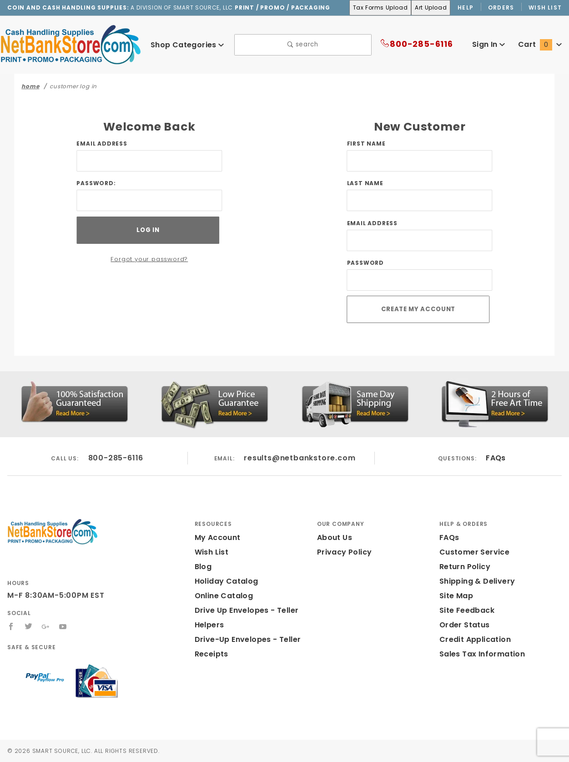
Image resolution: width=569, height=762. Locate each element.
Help (465, 8)
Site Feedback (465, 610)
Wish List (545, 8)
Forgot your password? (149, 259)
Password (365, 263)
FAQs (495, 458)
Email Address (101, 144)
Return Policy (463, 566)
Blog (203, 566)
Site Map (455, 596)
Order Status (462, 625)
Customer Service (471, 552)
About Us (334, 537)
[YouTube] (64, 626)
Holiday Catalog (223, 581)
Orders (501, 8)
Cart (541, 45)
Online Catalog (222, 596)
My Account (216, 537)
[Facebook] (11, 626)
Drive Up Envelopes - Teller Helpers (244, 617)
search (303, 45)
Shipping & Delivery (475, 581)
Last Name (365, 183)
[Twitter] (29, 626)
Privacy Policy (343, 552)
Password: (96, 183)
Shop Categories (187, 45)
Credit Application (472, 639)
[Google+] (46, 626)
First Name (366, 144)
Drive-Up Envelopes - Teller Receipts (244, 647)
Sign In (490, 45)
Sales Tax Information (478, 654)
